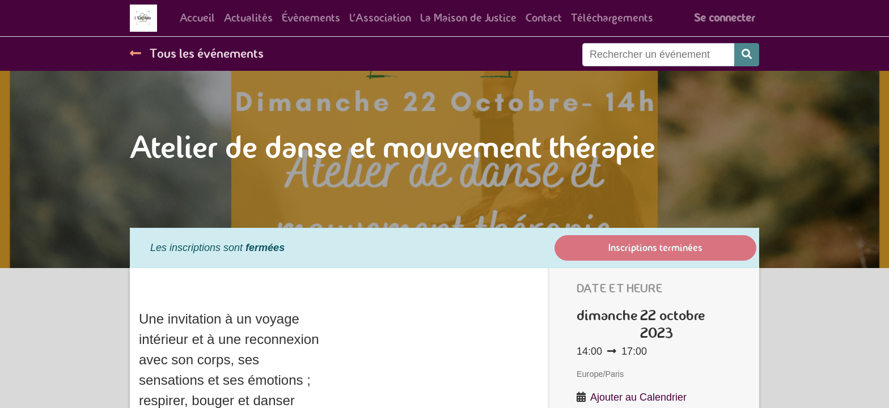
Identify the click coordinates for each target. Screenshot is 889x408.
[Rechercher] (746, 54)
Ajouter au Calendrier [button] (638, 397)
